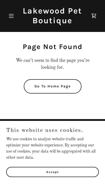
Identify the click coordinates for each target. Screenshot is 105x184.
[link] (52, 22)
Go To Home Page (52, 86)
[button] (13, 16)
